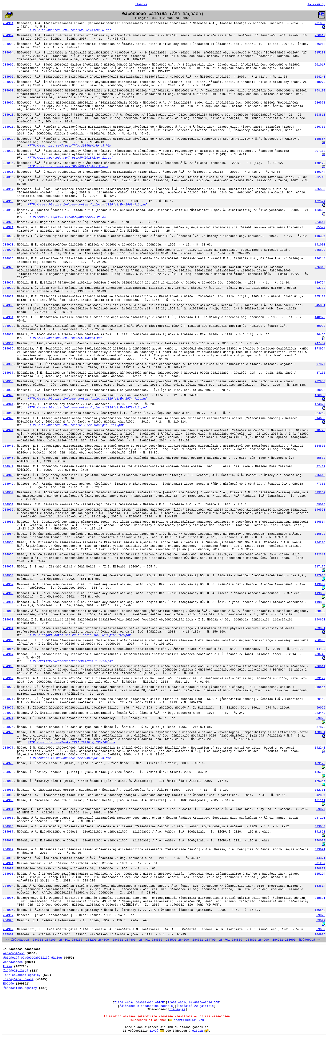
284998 (8, 920)
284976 (8, 732)
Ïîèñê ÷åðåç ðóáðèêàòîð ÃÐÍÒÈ (139, 1002)
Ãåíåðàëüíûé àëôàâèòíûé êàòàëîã (146, 1006)
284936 (8, 364)
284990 (8, 858)
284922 (8, 236)
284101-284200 (70, 940)
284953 (8, 522)
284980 (8, 781)
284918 (8, 201)
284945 (8, 446)
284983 (8, 800)
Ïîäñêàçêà (177, 1009)
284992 (8, 868)
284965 (8, 640)
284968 (8, 666)
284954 (8, 534)
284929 (8, 296)
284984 (8, 809)
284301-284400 (124, 940)
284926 (8, 267)
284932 (8, 326)
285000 (8, 934)
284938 (8, 381)
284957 (8, 566)
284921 (8, 227)
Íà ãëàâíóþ (316, 4)
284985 (8, 818)
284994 (8, 886)
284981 (8, 790)
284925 (8, 258)
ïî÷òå (153, 1031)
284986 (8, 826)
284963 (8, 619)
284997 (8, 915)
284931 (8, 317)
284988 (8, 840)
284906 (8, 76)
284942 (8, 413)
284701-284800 (230, 940)
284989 (8, 849)
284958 (8, 575)
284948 (8, 475)
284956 (8, 554)
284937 (8, 373)
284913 (8, 151)
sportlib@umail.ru (189, 1020)
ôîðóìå (197, 1031)
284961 (8, 602)
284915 (8, 172)
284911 (8, 127)
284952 (8, 509)
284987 (8, 831)
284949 (8, 484)
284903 (8, 44)
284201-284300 (97, 940)
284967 (8, 654)
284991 (8, 863)
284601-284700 (203, 940)
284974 (8, 718)
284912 (8, 139)
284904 (8, 52)
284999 (8, 929)
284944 (8, 430)
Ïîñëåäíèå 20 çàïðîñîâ (195, 1006)
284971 (8, 699)
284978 (8, 763)
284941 (8, 404)
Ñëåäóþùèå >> (309, 940)
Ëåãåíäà (141, 4)
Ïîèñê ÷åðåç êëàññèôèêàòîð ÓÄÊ (193, 1002)
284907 (8, 82)
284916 (8, 177)
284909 (8, 102)
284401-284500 (150, 940)
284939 (8, 390)
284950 (8, 492)
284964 (8, 628)
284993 (8, 874)
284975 (8, 727)
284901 (8, 23)
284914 (8, 163)
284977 (8, 747)
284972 (8, 707)
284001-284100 (44, 940)
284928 (8, 288)
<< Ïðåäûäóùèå (17, 940)
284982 (8, 795)
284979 (8, 772)
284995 (8, 898)
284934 (8, 343)
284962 (8, 611)
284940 (8, 395)
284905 (8, 64)
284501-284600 (177, 940)
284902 (8, 35)
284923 (8, 244)
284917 (8, 189)
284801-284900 (257, 940)
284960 (8, 593)
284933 (8, 334)
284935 (8, 348)
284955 (8, 542)
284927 (8, 282)
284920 (8, 222)
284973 (8, 713)
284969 (8, 678)
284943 (8, 418)
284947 (8, 466)
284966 (8, 649)
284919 (8, 210)
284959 (8, 584)
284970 (8, 687)
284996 (8, 910)
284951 (8, 504)
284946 (8, 458)
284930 (8, 305)
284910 (8, 114)
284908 (8, 90)
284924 (8, 250)
